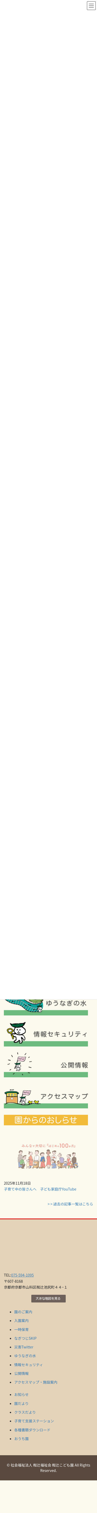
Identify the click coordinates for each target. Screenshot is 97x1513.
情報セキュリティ (28, 1364)
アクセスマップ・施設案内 (35, 1382)
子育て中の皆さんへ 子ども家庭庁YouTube (40, 1189)
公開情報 (21, 1373)
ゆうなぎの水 (25, 1355)
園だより (21, 1403)
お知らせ (21, 1394)
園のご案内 (23, 1311)
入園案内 (21, 1320)
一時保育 (21, 1329)
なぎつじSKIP (25, 1338)
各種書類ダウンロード (32, 1429)
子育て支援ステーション (34, 1420)
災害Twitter (23, 1346)
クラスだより (25, 1412)
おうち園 (21, 1438)
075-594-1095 (22, 1275)
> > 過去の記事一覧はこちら (70, 1203)
